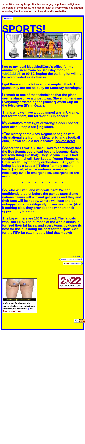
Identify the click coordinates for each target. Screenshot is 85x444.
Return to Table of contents (71, 259)
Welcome (7, 19)
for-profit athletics (34, 4)
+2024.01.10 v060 (76, 256)
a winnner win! (75, 263)
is (28, 308)
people (59, 7)
